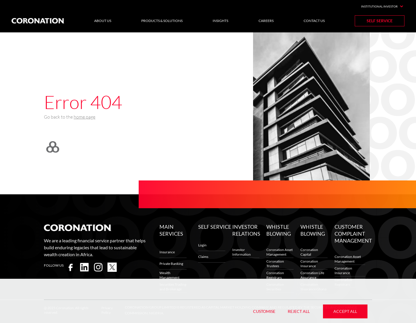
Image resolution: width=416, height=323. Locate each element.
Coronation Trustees (275, 263)
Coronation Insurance (309, 263)
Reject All (299, 311)
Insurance (167, 252)
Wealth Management (169, 275)
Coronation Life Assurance (312, 275)
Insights (220, 21)
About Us (102, 21)
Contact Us (314, 21)
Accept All (345, 311)
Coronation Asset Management (279, 252)
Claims (203, 256)
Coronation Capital (309, 252)
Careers (266, 21)
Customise (264, 311)
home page (84, 117)
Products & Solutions (162, 21)
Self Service (380, 20)
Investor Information (241, 252)
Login (202, 245)
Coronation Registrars (275, 275)
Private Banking (171, 263)
